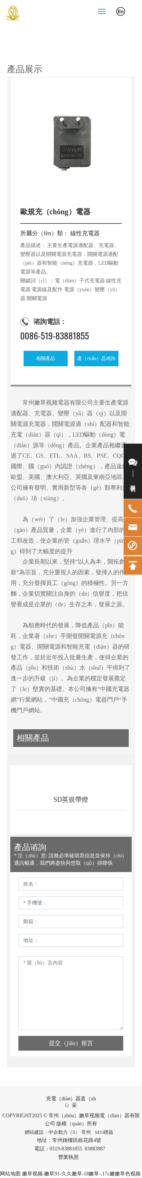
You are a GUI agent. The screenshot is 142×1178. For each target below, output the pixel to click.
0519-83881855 (66, 1148)
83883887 (96, 1148)
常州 (86, 1132)
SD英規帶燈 (70, 799)
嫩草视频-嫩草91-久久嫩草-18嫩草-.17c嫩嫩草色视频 (81, 1174)
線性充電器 (85, 233)
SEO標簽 (104, 1132)
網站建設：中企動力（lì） (52, 1132)
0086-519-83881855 (54, 335)
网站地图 (10, 1174)
